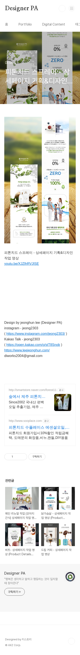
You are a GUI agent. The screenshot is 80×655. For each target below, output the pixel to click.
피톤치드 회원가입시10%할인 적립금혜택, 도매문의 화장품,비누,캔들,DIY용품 (39, 435)
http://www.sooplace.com (25, 420)
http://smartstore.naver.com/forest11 (33, 390)
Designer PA (21, 8)
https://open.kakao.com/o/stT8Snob (33, 345)
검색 (62, 8)
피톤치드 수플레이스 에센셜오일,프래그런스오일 (39, 427)
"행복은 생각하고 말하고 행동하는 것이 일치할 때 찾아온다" (31, 581)
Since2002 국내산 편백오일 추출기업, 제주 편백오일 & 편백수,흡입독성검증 (27, 404)
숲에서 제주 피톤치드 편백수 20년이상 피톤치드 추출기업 (27, 396)
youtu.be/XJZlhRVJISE (21, 263)
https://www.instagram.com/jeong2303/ (35, 333)
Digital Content (53, 24)
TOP (71, 641)
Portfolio (25, 24)
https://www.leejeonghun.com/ (27, 350)
